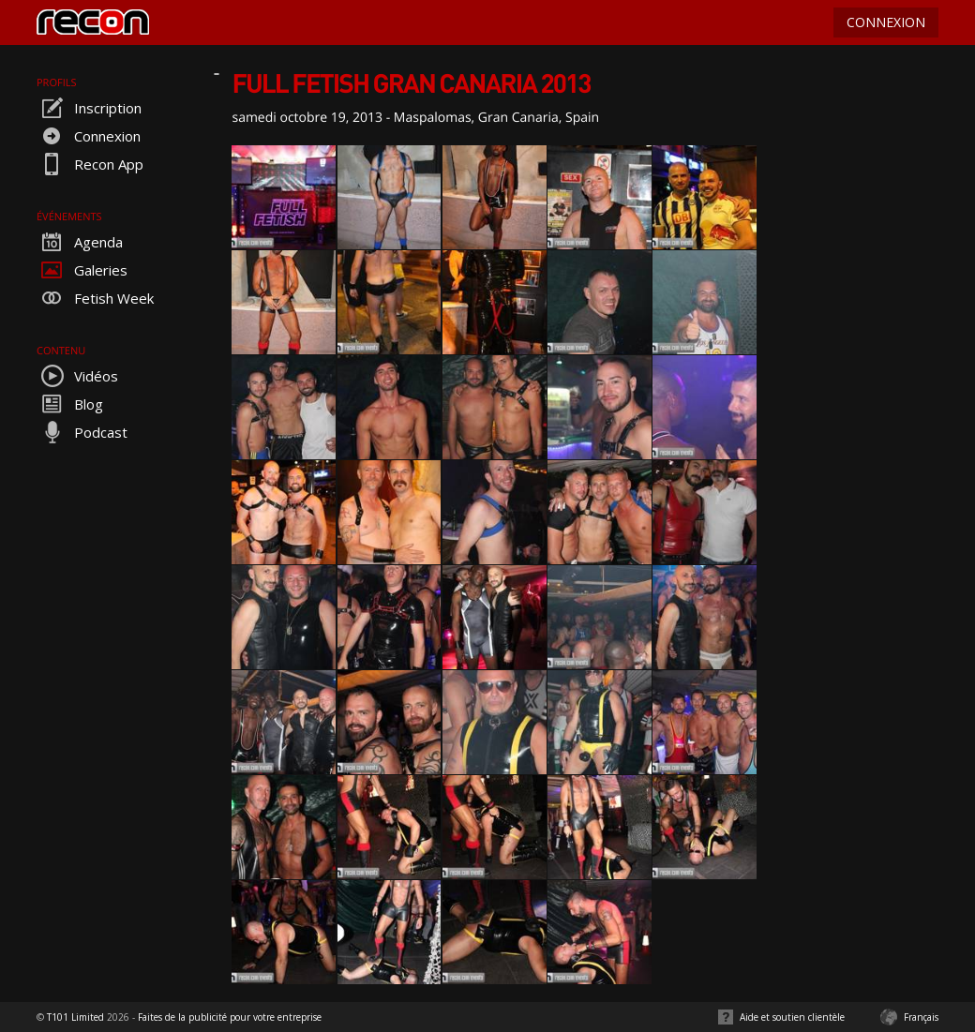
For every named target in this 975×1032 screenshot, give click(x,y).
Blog (70, 404)
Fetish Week (95, 298)
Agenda (80, 242)
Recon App (90, 164)
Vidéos (77, 376)
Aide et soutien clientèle (792, 1017)
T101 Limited (75, 1017)
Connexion (89, 136)
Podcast (82, 432)
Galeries (82, 270)
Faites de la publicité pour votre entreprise (230, 1017)
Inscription (89, 108)
